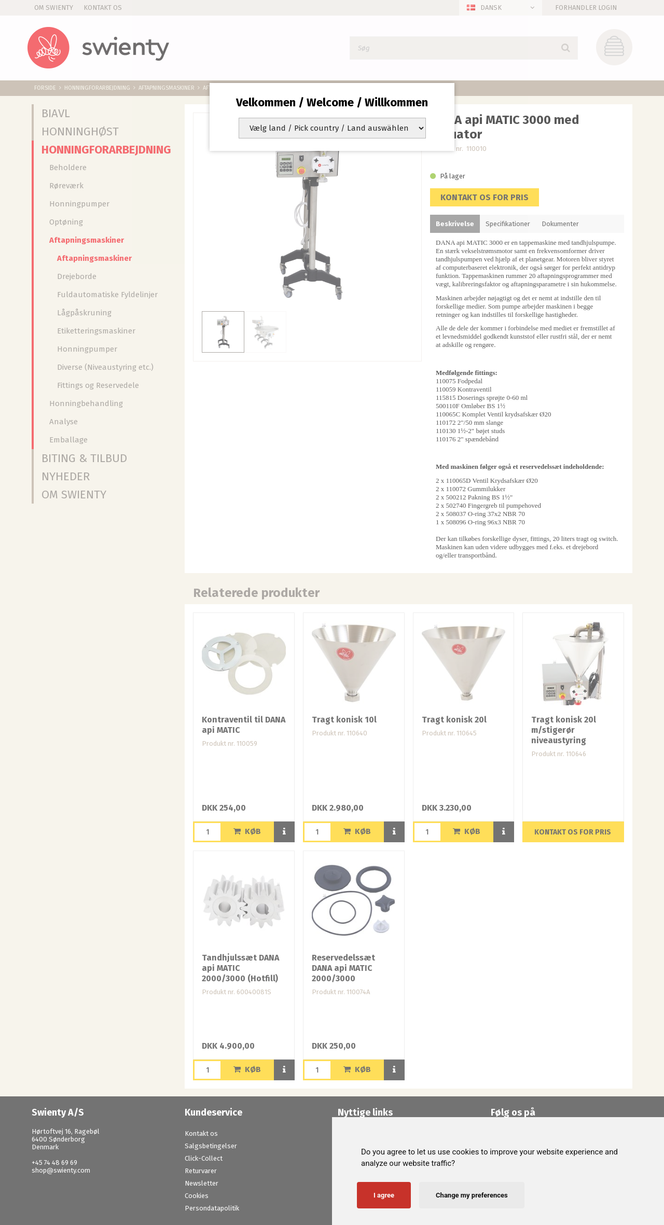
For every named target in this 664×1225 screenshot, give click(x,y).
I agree (384, 1195)
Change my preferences (472, 1195)
